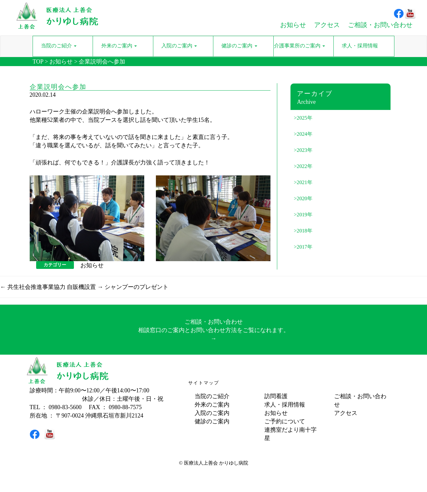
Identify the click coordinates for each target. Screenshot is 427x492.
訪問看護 (276, 396)
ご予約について (284, 421)
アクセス (345, 413)
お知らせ (61, 61)
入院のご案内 (212, 413)
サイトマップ (203, 382)
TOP (38, 61)
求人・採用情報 (284, 404)
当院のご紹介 (212, 396)
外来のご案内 (212, 404)
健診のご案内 (212, 421)
